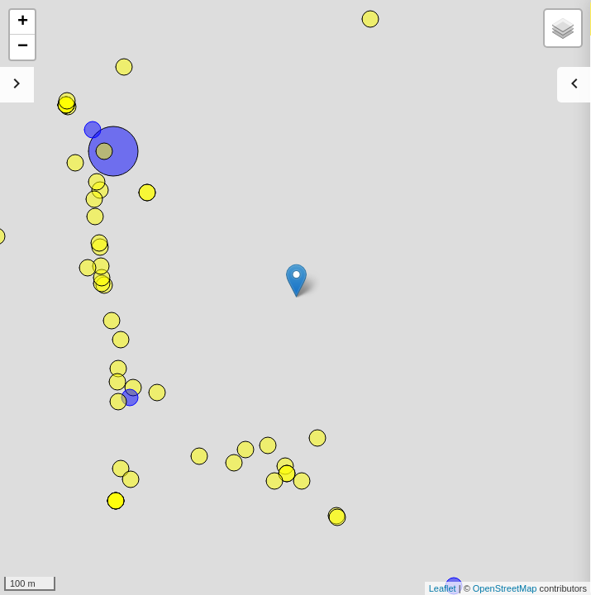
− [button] (22, 47)
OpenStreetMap (505, 588)
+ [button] (22, 22)
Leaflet (442, 588)
